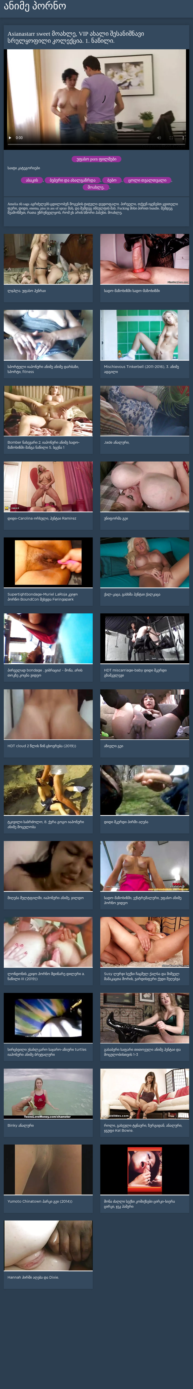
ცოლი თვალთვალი (147, 180)
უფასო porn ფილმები (96, 159)
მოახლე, (96, 187)
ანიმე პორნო (35, 6)
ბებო (112, 180)
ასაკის (32, 180)
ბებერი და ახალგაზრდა (72, 180)
